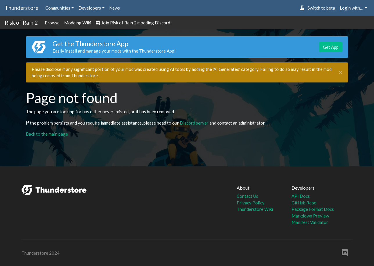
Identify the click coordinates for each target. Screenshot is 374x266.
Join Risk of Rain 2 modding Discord (133, 22)
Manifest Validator (310, 222)
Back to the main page (47, 133)
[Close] (340, 72)
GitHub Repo (304, 202)
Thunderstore (21, 7)
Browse (52, 22)
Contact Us (247, 196)
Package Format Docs (313, 209)
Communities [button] (57, 7)
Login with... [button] (352, 7)
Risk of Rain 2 (21, 22)
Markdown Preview (310, 215)
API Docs (301, 196)
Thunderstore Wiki (255, 209)
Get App (331, 47)
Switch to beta (317, 7)
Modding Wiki (77, 22)
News (114, 7)
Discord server (194, 122)
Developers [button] (89, 7)
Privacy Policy (251, 202)
